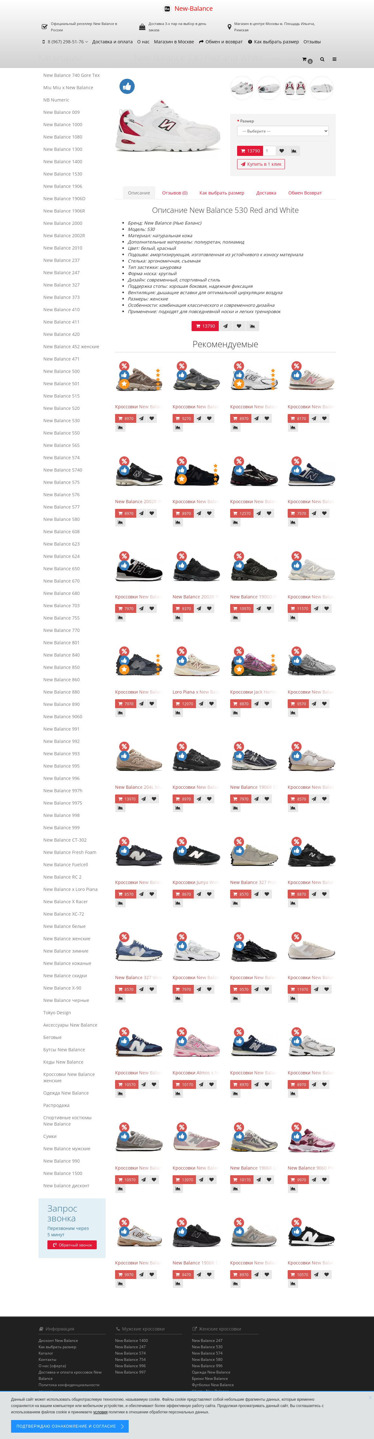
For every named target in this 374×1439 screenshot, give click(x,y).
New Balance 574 (61, 457)
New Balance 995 (61, 766)
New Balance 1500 (62, 1173)
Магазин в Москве (174, 42)
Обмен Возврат (305, 193)
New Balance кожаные (67, 963)
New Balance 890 (61, 704)
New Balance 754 (130, 1359)
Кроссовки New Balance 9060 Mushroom (158, 407)
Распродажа (56, 1105)
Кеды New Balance (63, 1062)
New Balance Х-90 (62, 988)
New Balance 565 (61, 445)
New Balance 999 (61, 827)
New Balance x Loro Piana (70, 889)
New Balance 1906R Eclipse (259, 787)
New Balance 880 (61, 692)
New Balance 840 (61, 655)
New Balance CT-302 (65, 840)
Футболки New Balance (213, 1384)
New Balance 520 (61, 408)
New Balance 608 (61, 531)
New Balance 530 (61, 420)
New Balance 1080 (62, 137)
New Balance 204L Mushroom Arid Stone (158, 787)
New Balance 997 (130, 1372)
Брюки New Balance (210, 1378)
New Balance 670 (61, 581)
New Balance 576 (61, 494)
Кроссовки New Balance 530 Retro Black (330, 882)
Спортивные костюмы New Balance (67, 1121)
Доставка (266, 193)
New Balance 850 (61, 667)
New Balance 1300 (62, 149)
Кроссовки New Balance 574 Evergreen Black (163, 597)
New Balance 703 (61, 605)
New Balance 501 (61, 383)
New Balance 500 (61, 371)
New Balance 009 (61, 112)
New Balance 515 (61, 396)
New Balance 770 (61, 630)
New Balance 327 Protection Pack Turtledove (277, 882)
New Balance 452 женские (71, 346)
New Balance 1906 (62, 186)
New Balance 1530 (62, 174)
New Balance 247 (61, 272)
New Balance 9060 (62, 716)
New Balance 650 (61, 568)
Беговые (52, 1037)
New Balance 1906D (64, 198)
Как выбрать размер (273, 42)
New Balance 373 (61, 297)
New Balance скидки (65, 976)
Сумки (50, 1136)
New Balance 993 (61, 753)
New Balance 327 (61, 285)
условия (100, 1412)
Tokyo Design (57, 1013)
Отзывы (312, 42)
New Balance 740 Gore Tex (71, 75)
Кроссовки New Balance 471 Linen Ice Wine (219, 1168)
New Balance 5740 (62, 470)
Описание (139, 193)
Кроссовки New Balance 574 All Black (212, 501)
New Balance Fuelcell (65, 865)
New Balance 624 (61, 556)
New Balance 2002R (64, 235)
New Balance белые (64, 926)
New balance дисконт (66, 1186)
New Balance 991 (61, 729)
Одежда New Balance (66, 1093)
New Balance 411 (61, 322)
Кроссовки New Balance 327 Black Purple (159, 882)
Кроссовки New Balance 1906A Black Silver (275, 977)
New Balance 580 (61, 519)
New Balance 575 (61, 482)
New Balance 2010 (62, 248)
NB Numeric (56, 100)
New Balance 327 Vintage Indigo (149, 977)
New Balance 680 (61, 593)
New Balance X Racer (65, 902)
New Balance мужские (66, 1149)
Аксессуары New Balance (70, 1025)
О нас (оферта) (52, 1365)
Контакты (47, 1359)
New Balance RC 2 (62, 877)
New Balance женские (66, 939)
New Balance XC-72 (63, 914)
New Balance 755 (61, 618)
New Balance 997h (63, 790)
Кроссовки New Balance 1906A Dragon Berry (277, 501)
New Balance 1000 (62, 124)
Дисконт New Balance (58, 1340)
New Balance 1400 (62, 161)
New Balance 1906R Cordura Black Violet (215, 1263)
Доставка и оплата (112, 42)
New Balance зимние (66, 951)
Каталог (46, 1353)
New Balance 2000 (62, 223)
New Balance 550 (61, 433)
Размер (247, 121)
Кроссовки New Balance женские (69, 1077)
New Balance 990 (61, 1161)
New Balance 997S (62, 803)
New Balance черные (66, 1000)
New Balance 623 (61, 544)
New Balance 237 (61, 260)
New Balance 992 (61, 741)
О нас (143, 42)
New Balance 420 (61, 334)
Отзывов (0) (174, 193)
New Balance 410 (61, 309)
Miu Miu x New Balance (68, 87)
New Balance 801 (61, 642)
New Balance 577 (61, 507)
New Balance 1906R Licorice (259, 1168)
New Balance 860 (61, 679)
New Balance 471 (61, 359)
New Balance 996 (61, 778)
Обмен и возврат (221, 42)
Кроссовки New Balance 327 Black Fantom (160, 692)
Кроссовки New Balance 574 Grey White (157, 1168)
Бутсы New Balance (64, 1050)
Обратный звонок (72, 1245)
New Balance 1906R (64, 211)
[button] (307, 59)
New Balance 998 (61, 815)
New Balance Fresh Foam (69, 852)
